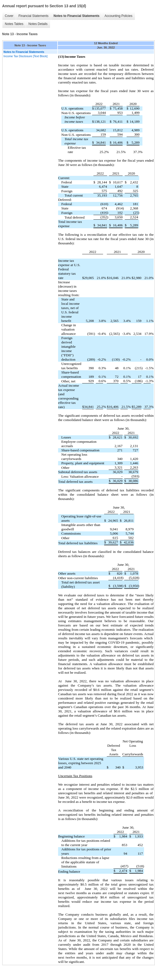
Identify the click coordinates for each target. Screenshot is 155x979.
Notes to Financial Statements (76, 16)
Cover (9, 16)
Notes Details (37, 24)
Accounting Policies (118, 16)
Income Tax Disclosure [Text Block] (25, 56)
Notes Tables (14, 24)
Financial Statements (33, 16)
